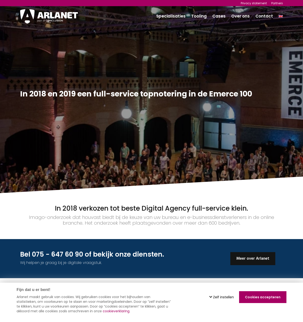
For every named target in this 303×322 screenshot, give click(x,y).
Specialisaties (171, 16)
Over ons (240, 16)
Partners (277, 3)
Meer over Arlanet (252, 258)
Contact (264, 16)
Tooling (199, 16)
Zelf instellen (221, 297)
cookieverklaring (116, 311)
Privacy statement (254, 3)
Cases (219, 16)
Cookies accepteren (263, 297)
